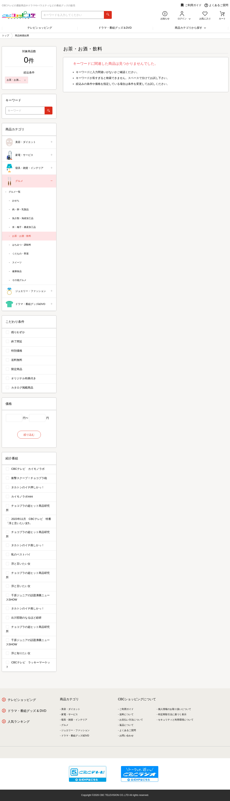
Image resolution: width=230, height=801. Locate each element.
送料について (126, 714)
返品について (126, 725)
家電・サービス (29, 155)
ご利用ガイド (191, 5)
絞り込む (29, 434)
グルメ (29, 181)
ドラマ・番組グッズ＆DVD (115, 27)
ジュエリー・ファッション (29, 291)
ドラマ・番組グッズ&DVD (29, 304)
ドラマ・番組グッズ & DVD (27, 710)
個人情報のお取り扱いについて (174, 709)
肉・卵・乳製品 (20, 209)
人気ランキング (19, 721)
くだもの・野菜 (20, 253)
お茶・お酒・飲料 (21, 236)
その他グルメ (19, 280)
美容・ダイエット (29, 142)
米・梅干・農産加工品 (24, 227)
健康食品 (17, 271)
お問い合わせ (126, 735)
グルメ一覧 (14, 191)
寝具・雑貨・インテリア (29, 168)
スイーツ (17, 262)
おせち (15, 200)
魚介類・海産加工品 (22, 218)
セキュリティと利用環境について (175, 719)
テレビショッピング (39, 27)
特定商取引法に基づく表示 (172, 714)
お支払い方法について (131, 719)
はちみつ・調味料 (21, 244)
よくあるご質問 (216, 5)
